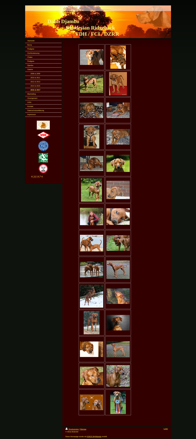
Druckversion (72, 429)
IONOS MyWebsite (94, 436)
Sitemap (83, 429)
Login (166, 429)
